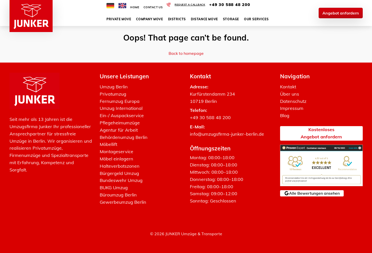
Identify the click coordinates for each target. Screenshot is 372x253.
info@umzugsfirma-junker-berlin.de (227, 134)
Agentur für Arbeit (119, 130)
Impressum (291, 108)
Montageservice (116, 151)
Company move (149, 19)
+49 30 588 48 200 (229, 4)
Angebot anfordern (340, 13)
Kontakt (288, 87)
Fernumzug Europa (120, 101)
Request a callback (190, 4)
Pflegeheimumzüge (120, 123)
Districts (177, 19)
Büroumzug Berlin (118, 195)
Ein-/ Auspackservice (122, 115)
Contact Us (153, 7)
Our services (256, 19)
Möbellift (108, 144)
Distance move (204, 19)
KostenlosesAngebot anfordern (321, 133)
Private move (118, 19)
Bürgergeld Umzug (119, 173)
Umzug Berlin (114, 87)
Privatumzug (113, 94)
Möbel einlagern (116, 159)
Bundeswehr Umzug (121, 180)
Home (134, 7)
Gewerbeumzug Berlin (123, 202)
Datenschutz (293, 101)
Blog (284, 115)
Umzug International (121, 108)
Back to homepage (186, 53)
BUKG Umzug (114, 187)
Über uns (289, 94)
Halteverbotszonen (120, 166)
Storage (231, 19)
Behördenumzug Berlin (124, 137)
